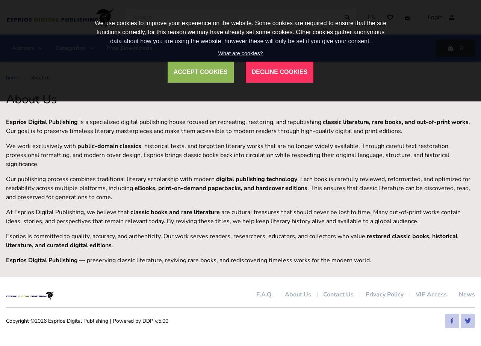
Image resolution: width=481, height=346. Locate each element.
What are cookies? (240, 53)
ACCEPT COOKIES (201, 72)
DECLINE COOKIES (279, 72)
